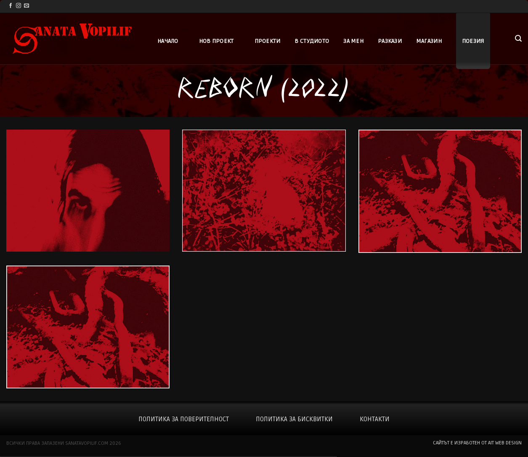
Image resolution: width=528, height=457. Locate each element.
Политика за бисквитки (294, 419)
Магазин (429, 41)
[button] (518, 38)
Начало (167, 41)
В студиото (312, 41)
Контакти (375, 419)
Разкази (390, 41)
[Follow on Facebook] (10, 6)
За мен (353, 41)
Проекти (268, 41)
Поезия (473, 41)
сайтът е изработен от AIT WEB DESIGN (477, 443)
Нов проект (216, 41)
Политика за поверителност (183, 419)
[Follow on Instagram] (18, 6)
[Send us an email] (26, 6)
